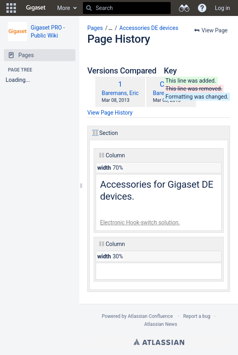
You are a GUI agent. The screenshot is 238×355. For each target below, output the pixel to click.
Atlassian (159, 342)
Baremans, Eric (120, 93)
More (63, 8)
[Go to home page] (35, 8)
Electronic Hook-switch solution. (140, 222)
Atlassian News (160, 324)
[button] (11, 8)
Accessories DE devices (148, 28)
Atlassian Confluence (150, 316)
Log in (222, 8)
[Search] (89, 8)
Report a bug (196, 316)
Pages (95, 28)
